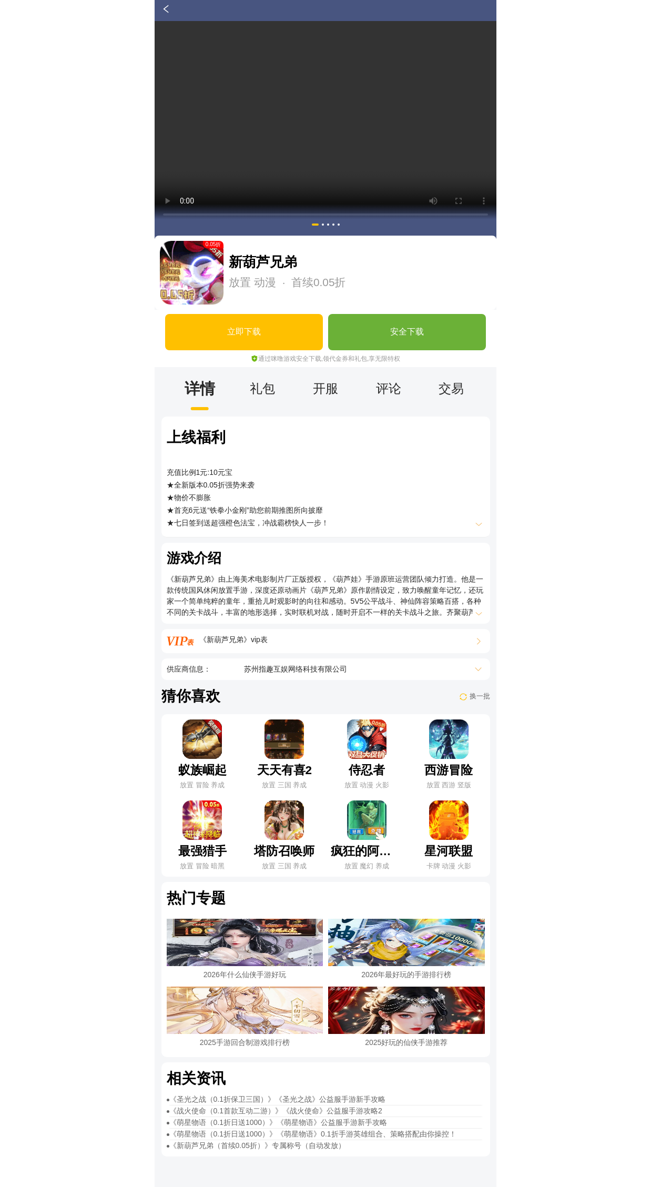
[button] (315, 225)
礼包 (262, 388)
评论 (388, 388)
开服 (325, 388)
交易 (451, 388)
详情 (200, 388)
